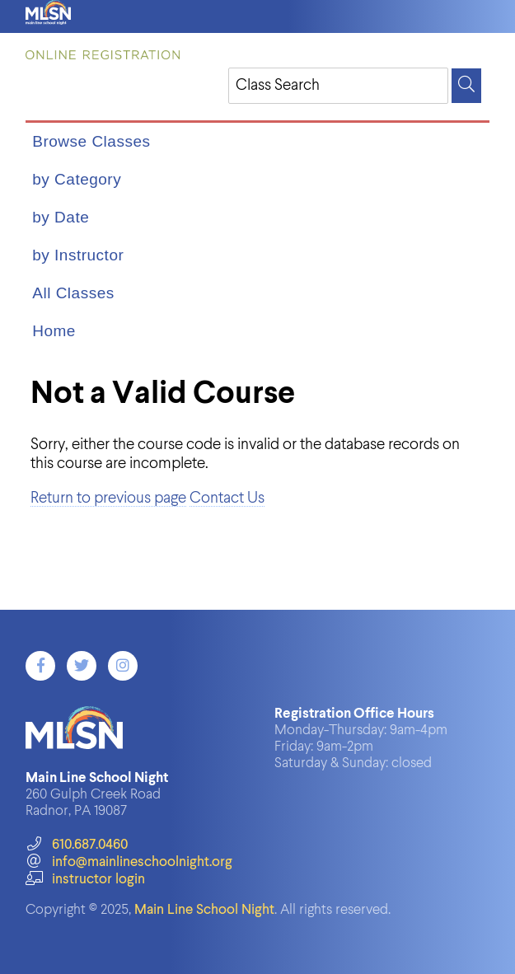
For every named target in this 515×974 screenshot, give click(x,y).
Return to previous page (108, 498)
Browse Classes (91, 141)
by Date (60, 217)
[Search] (466, 85)
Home (54, 330)
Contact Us (227, 498)
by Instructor (78, 255)
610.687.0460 (76, 845)
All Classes (73, 293)
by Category (76, 179)
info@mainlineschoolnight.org (129, 862)
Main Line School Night (204, 910)
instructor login (85, 880)
